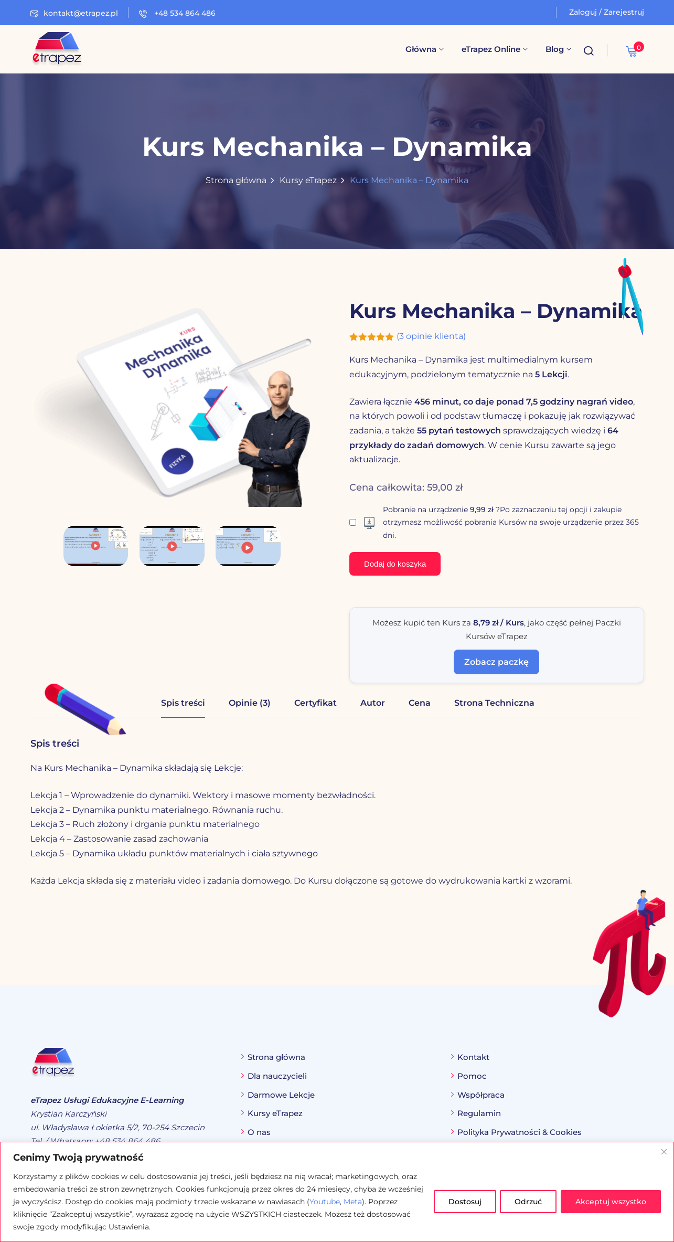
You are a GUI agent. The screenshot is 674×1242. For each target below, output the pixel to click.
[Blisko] (664, 1151)
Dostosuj (461, 1201)
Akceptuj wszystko (610, 1201)
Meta (390, 1201)
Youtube (362, 1201)
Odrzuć (526, 1201)
